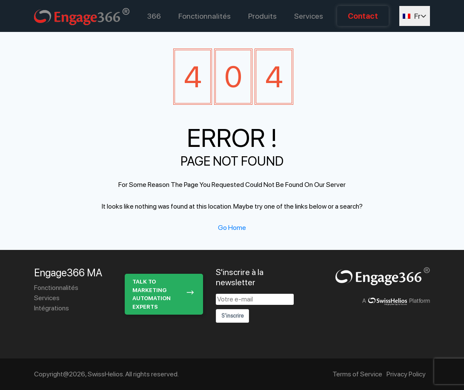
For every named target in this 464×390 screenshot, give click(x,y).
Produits (262, 15)
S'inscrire (232, 316)
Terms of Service (357, 374)
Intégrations (51, 308)
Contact (363, 15)
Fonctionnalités (204, 15)
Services (308, 15)
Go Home (232, 228)
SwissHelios (105, 374)
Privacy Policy (406, 374)
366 (154, 15)
